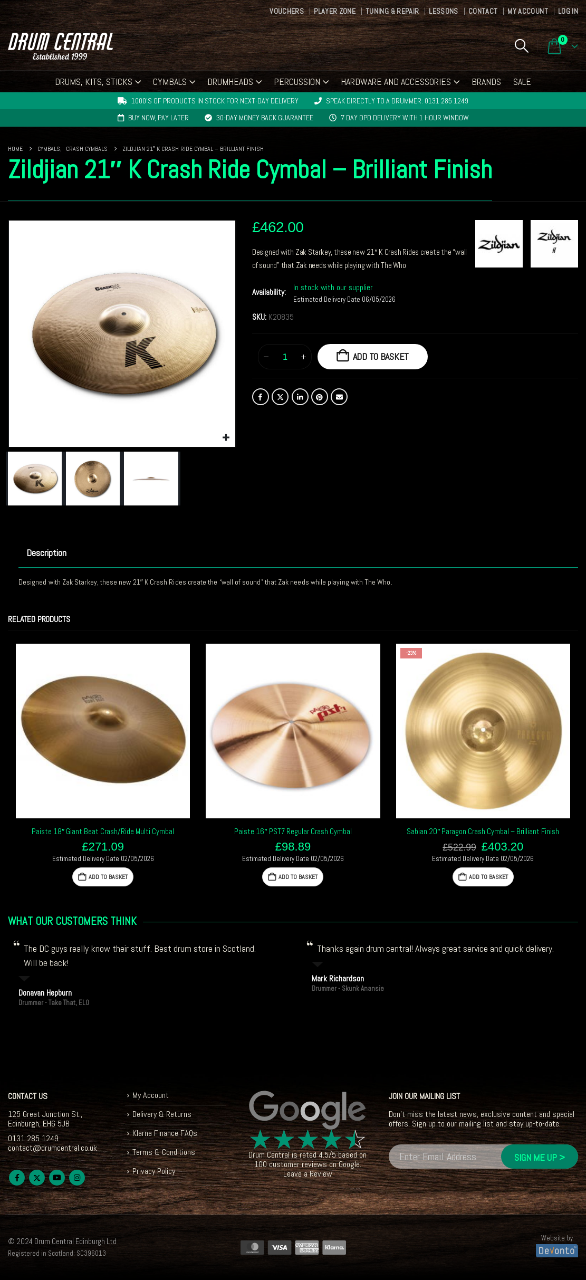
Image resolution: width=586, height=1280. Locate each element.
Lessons (443, 11)
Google (349, 1164)
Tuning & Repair (392, 11)
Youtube (57, 1178)
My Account (527, 11)
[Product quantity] (284, 356)
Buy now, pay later (158, 117)
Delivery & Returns (161, 1114)
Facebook (260, 396)
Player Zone (335, 11)
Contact (482, 11)
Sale (522, 81)
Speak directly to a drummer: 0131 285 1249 (397, 101)
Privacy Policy (153, 1171)
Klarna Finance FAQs (164, 1133)
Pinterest (319, 396)
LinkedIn (300, 396)
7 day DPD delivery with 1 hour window (405, 117)
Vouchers (287, 11)
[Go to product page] (103, 731)
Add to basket (381, 356)
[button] (521, 46)
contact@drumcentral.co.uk (52, 1147)
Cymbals (170, 81)
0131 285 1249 (33, 1138)
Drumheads (230, 81)
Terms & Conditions (163, 1152)
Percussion (297, 81)
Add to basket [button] (108, 877)
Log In (568, 11)
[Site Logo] (60, 46)
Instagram (77, 1178)
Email (339, 396)
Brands (486, 81)
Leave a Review (307, 1173)
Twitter (280, 396)
